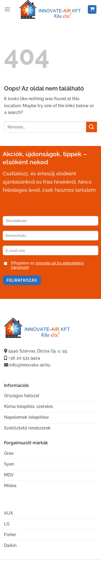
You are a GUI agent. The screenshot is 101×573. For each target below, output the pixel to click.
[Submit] (91, 127)
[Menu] (7, 9)
